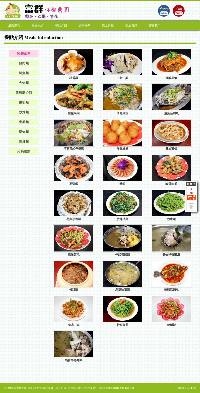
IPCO (193, 388)
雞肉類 (24, 63)
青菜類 (24, 122)
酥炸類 (24, 131)
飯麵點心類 (24, 92)
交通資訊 (131, 25)
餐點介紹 (61, 25)
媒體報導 (84, 25)
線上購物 (108, 25)
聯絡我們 (155, 25)
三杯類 (24, 141)
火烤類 (24, 82)
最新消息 (14, 25)
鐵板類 (24, 102)
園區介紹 (37, 25)
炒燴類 (24, 112)
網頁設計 (182, 388)
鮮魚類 (24, 73)
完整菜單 (23, 53)
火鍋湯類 (23, 151)
